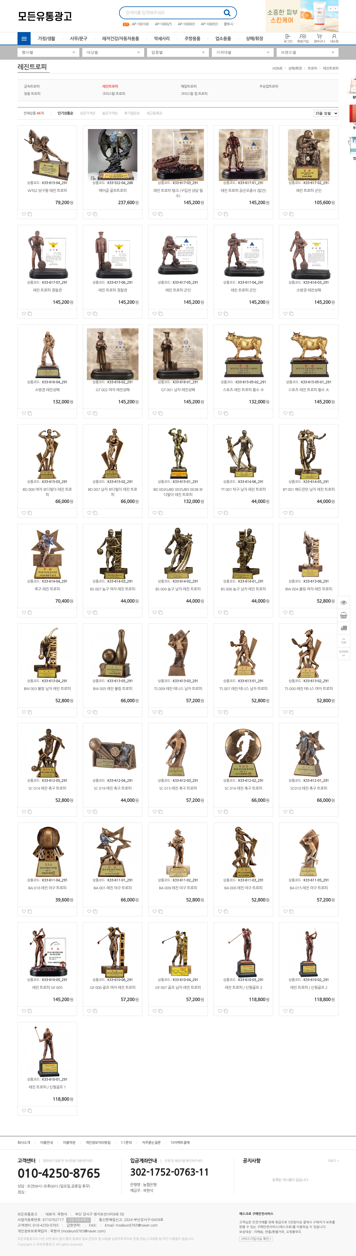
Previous (330, 8)
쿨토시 (228, 24)
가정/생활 (46, 38)
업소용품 (223, 38)
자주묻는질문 (151, 1142)
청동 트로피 (32, 94)
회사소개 (24, 1142)
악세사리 (162, 38)
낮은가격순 (87, 113)
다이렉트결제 (180, 1142)
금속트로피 (31, 86)
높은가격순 (110, 113)
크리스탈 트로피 (113, 94)
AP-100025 (163, 24)
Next (335, 8)
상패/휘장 (254, 38)
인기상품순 (65, 113)
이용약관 (69, 1142)
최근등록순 (154, 113)
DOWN (343, 652)
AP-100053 (209, 24)
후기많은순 (132, 113)
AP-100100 (140, 24)
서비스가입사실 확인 (256, 1239)
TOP (343, 643)
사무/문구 (78, 38)
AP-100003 (186, 24)
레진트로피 (330, 68)
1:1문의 (126, 1142)
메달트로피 (188, 86)
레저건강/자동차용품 (120, 38)
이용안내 (46, 1142)
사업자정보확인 (78, 1220)
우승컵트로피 (268, 86)
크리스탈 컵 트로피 (194, 94)
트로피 (312, 68)
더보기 (333, 1160)
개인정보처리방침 (97, 1142)
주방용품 (192, 38)
